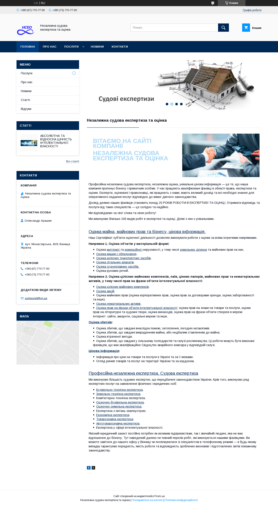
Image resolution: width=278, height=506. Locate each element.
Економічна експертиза (112, 415)
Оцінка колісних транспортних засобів (123, 258)
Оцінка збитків (100, 322)
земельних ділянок (193, 249)
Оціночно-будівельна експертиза (120, 402)
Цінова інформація (104, 351)
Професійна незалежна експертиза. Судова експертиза (143, 373)
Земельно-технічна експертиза (118, 394)
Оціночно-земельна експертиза (118, 406)
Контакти (120, 46)
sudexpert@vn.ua (36, 298)
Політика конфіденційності (181, 500)
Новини (97, 46)
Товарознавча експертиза (114, 419)
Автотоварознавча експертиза (117, 423)
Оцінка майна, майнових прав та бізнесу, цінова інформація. (147, 231)
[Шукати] (223, 27)
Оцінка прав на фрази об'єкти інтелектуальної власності (136, 308)
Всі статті (72, 161)
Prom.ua (159, 496)
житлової (114, 249)
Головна (27, 46)
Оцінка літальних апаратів (115, 262)
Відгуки (26, 109)
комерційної (134, 249)
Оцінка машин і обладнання (116, 254)
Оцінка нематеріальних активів (118, 303)
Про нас (49, 46)
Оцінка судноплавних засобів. (117, 266)
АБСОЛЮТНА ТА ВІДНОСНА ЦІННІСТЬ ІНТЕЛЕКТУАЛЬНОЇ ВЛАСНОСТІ (56, 141)
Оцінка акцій (105, 291)
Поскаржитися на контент (147, 500)
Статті (25, 100)
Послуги (71, 46)
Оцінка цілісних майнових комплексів (122, 287)
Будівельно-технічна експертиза (119, 390)
